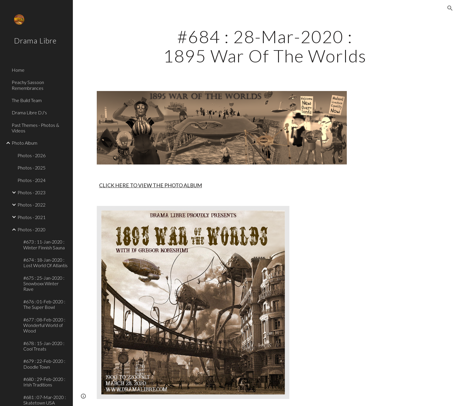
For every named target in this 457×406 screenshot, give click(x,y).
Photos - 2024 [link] (31, 180)
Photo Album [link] (24, 143)
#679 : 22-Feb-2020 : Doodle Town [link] (44, 363)
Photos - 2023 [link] (31, 192)
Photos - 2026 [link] (31, 155)
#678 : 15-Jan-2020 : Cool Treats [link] (43, 345)
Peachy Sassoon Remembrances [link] (28, 84)
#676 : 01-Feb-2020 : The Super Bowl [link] (44, 304)
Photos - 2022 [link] (31, 204)
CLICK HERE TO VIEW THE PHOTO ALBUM (150, 185)
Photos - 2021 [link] (31, 217)
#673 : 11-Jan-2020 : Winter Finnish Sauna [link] (44, 244)
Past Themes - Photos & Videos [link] (35, 127)
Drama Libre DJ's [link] (29, 112)
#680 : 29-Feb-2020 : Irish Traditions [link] (44, 381)
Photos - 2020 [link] (31, 229)
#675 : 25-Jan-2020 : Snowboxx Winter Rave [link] (43, 283)
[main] (265, 46)
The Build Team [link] (27, 100)
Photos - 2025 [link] (31, 167)
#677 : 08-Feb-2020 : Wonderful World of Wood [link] (44, 325)
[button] (450, 8)
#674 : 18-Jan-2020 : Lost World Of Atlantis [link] (45, 262)
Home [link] (18, 70)
